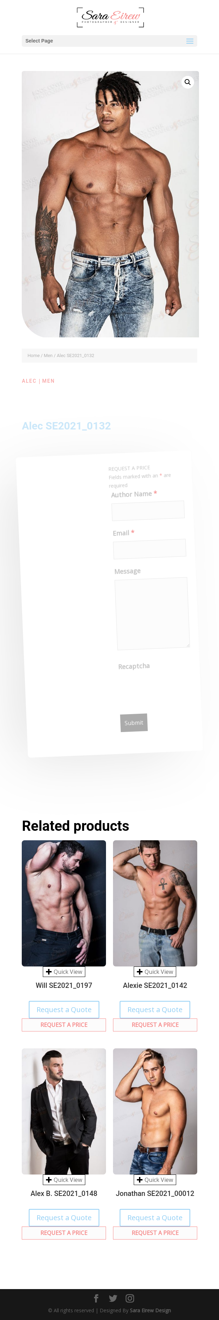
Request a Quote (64, 1009)
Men (48, 355)
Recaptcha (136, 667)
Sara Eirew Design (150, 1310)
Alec (29, 381)
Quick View (64, 972)
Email (122, 535)
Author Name (132, 496)
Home (33, 355)
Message (127, 573)
